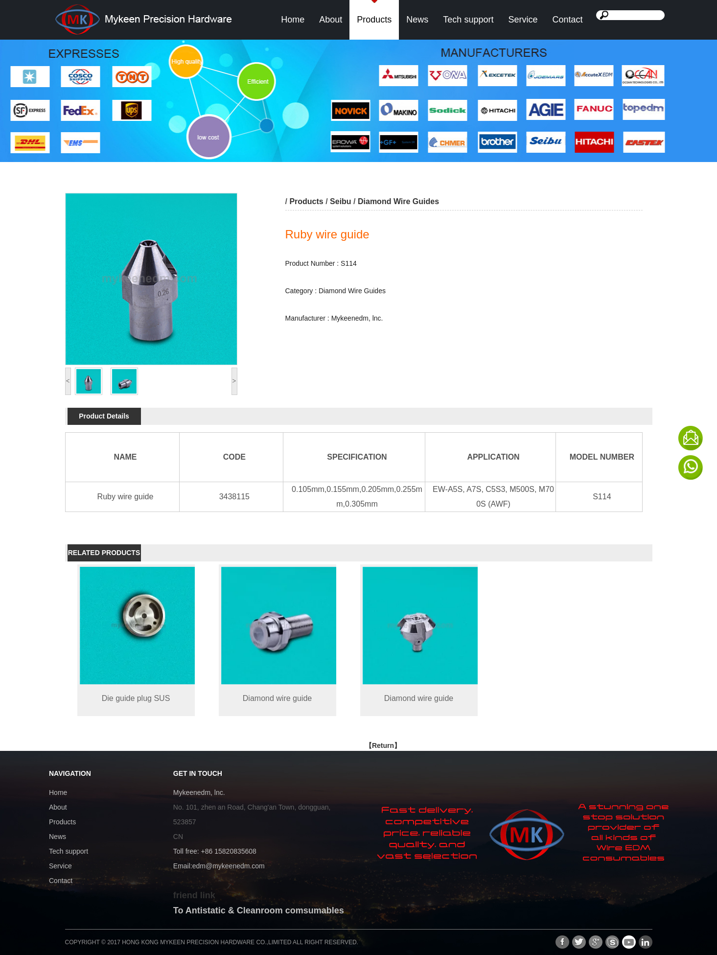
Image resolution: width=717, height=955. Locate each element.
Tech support (468, 19)
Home (292, 19)
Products (374, 19)
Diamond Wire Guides (398, 201)
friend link (194, 895)
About (330, 19)
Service (522, 19)
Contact (567, 19)
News (417, 19)
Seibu (340, 201)
